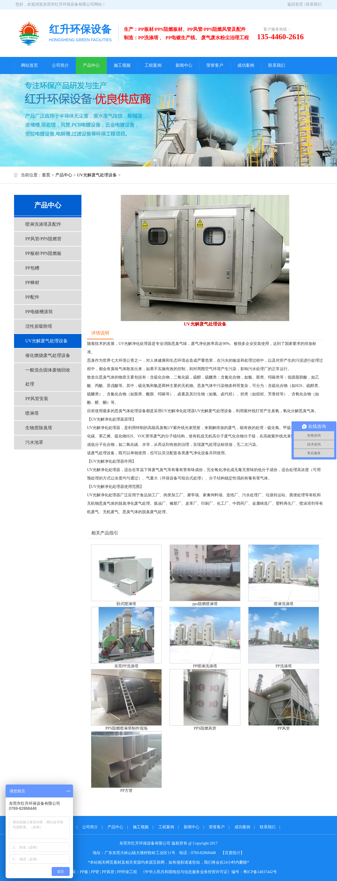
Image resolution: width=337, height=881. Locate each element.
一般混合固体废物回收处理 (47, 377)
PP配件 (32, 297)
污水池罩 (34, 442)
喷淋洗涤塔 (283, 604)
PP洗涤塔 (283, 666)
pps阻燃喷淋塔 (204, 604)
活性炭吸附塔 (38, 326)
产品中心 (91, 65)
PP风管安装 (36, 398)
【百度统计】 (232, 853)
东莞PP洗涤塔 (126, 666)
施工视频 (122, 65)
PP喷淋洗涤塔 (205, 666)
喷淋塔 (32, 413)
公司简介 (60, 65)
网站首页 (29, 65)
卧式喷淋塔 (126, 604)
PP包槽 (32, 268)
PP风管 (283, 728)
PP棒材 (32, 282)
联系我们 (314, 4)
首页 (46, 175)
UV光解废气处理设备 (97, 175)
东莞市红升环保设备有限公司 (68, 4)
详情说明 (100, 333)
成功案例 (245, 65)
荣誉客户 (214, 65)
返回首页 (295, 4)
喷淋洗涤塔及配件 (43, 224)
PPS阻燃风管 (205, 728)
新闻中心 (184, 65)
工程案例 (153, 65)
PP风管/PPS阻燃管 (43, 238)
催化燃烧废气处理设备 (47, 355)
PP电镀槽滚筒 (39, 311)
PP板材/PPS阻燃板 (43, 253)
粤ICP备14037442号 (260, 872)
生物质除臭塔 (38, 427)
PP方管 (126, 790)
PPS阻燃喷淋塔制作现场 (126, 728)
